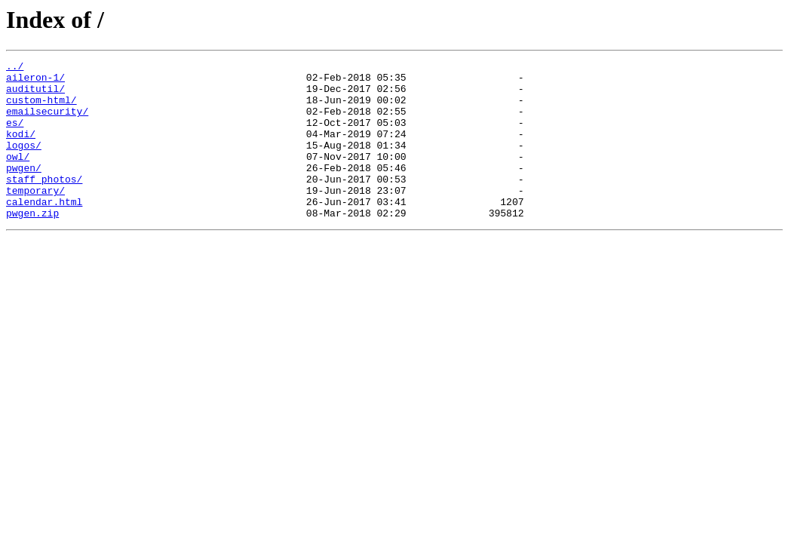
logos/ (23, 163)
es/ (14, 136)
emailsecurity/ (47, 122)
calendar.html (44, 231)
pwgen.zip (32, 244)
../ (14, 68)
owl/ (17, 176)
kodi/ (20, 149)
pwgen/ (23, 190)
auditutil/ (35, 95)
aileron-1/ (35, 81)
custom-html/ (41, 108)
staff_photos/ (44, 203)
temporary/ (35, 217)
